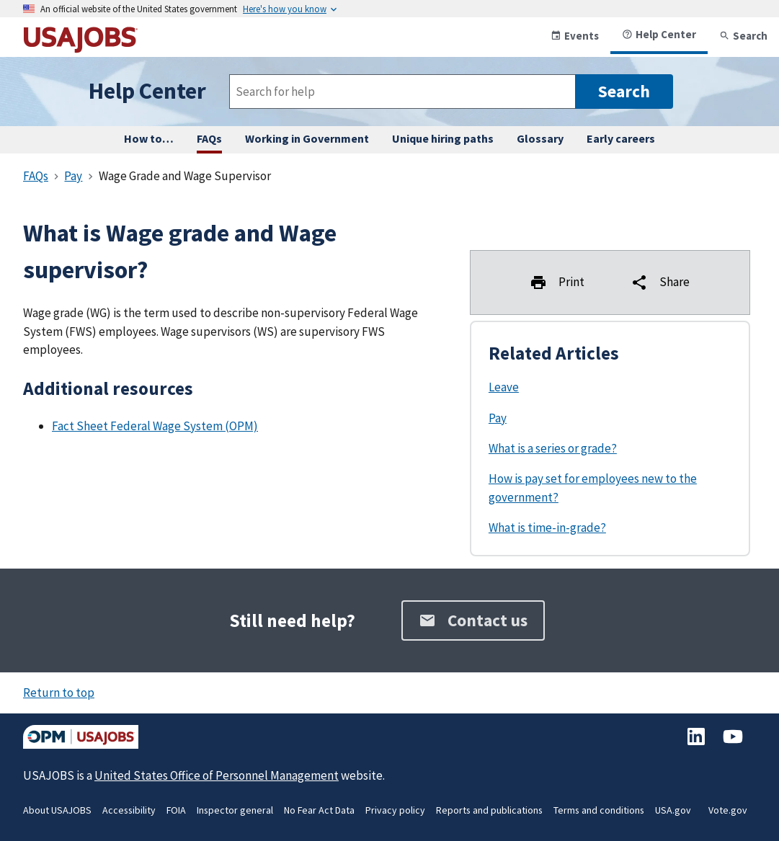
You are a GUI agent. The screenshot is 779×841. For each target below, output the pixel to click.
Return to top (58, 692)
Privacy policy (395, 810)
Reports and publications (489, 810)
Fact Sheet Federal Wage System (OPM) (155, 426)
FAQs (209, 138)
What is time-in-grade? (547, 527)
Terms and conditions (598, 810)
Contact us (473, 620)
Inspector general (235, 810)
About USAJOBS (57, 810)
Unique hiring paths (443, 138)
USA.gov (673, 810)
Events (575, 36)
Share (660, 282)
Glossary (540, 138)
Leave (504, 387)
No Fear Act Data (319, 810)
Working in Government (307, 138)
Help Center (659, 34)
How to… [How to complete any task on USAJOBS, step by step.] (149, 138)
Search (743, 36)
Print (557, 282)
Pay (498, 418)
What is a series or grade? (553, 448)
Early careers (621, 138)
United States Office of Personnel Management (216, 775)
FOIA (176, 810)
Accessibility (129, 810)
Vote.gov (727, 810)
